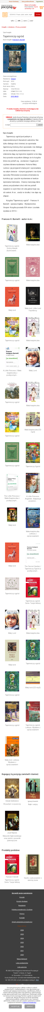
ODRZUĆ (30, 1006)
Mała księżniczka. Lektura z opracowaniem (33, 533)
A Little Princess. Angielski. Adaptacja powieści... (33, 498)
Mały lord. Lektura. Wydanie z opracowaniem (12, 661)
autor (25, 21)
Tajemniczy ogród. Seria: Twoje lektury (33, 602)
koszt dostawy (14, 1)
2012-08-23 (14, 96)
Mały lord (12, 310)
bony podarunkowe (28, 1)
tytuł (31, 21)
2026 (22, 790)
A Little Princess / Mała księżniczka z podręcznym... (12, 372)
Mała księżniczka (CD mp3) (33, 431)
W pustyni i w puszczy (12, 683)
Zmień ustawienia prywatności (22, 781)
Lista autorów (22, 827)
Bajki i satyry (33, 683)
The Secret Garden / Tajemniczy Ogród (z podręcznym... (33, 568)
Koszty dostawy (22, 761)
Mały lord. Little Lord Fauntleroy (33, 309)
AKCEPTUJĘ (15, 1006)
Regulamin (22, 765)
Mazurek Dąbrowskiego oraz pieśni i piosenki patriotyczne (12, 698)
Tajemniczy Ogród (33, 466)
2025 (22, 794)
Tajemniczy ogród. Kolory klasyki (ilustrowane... (12, 248)
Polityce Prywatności (29, 1002)
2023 (22, 802)
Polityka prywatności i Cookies (22, 769)
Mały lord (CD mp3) (32, 634)
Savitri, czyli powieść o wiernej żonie (33, 719)
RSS (37, 840)
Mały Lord (33, 370)
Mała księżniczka (32, 245)
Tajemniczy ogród (12, 280)
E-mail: (8, 125)
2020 (22, 814)
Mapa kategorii (22, 818)
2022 (22, 806)
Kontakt (22, 777)
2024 (22, 798)
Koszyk (22, 757)
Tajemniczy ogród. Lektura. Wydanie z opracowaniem (32, 646)
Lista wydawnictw (22, 822)
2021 (22, 810)
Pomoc (22, 773)
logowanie (39, 1)
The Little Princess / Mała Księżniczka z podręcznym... (12, 498)
